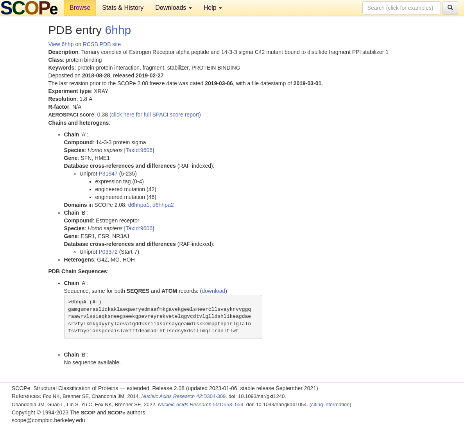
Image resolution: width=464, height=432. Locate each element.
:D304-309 (184, 396)
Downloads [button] (173, 7)
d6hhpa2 (163, 205)
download (213, 291)
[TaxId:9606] (139, 150)
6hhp (118, 29)
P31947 (108, 173)
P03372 (108, 252)
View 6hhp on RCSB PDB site (84, 44)
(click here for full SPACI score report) (155, 114)
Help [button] (213, 7)
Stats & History (122, 7)
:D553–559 (201, 404)
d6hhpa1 (139, 205)
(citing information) (330, 404)
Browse (80, 7)
